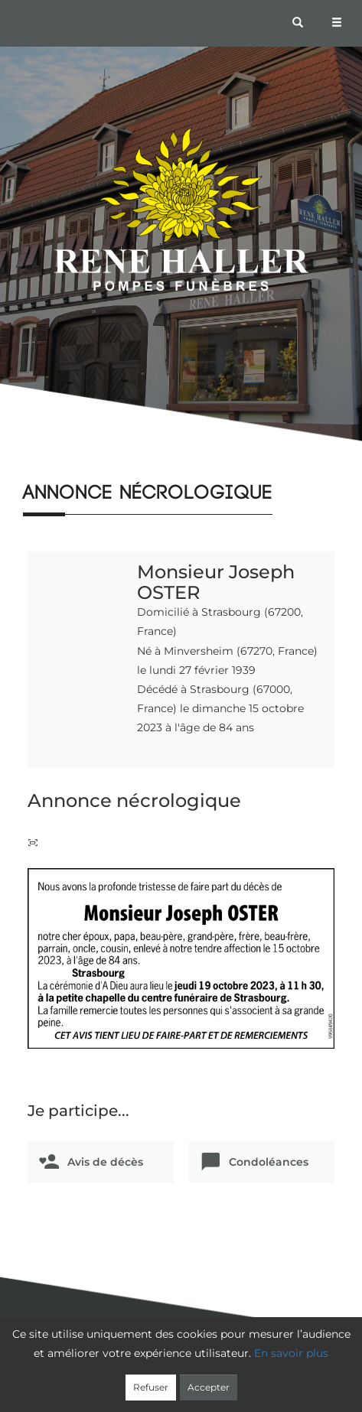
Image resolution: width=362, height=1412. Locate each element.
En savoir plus (291, 1353)
